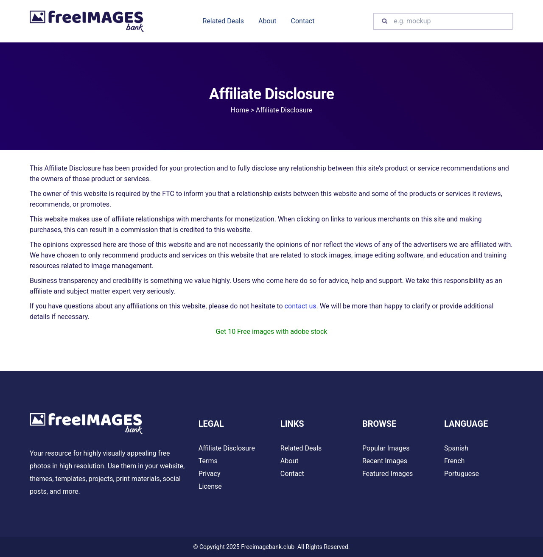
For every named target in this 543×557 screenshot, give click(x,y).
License (210, 486)
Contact (292, 474)
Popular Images (386, 448)
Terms (208, 461)
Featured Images (387, 474)
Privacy (210, 474)
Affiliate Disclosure (227, 448)
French (454, 461)
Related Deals (301, 448)
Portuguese (461, 474)
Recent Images (384, 461)
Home (240, 110)
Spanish (456, 448)
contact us (300, 306)
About (289, 461)
